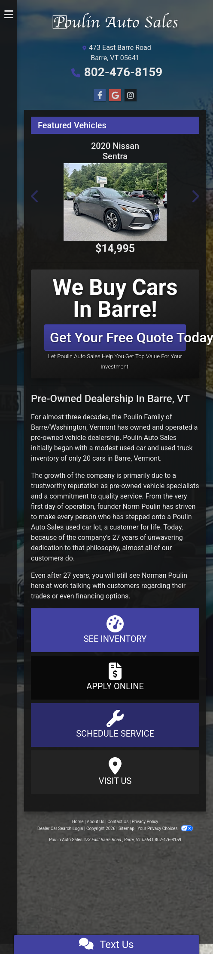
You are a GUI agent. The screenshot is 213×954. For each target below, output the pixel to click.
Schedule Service (115, 724)
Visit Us (115, 771)
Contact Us (117, 821)
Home (78, 821)
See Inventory (115, 629)
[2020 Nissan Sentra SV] (115, 202)
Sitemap (126, 828)
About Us (95, 821)
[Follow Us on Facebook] (100, 95)
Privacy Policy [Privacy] (145, 821)
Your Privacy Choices (165, 828)
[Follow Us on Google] (115, 95)
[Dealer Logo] (115, 25)
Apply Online (115, 677)
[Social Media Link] (131, 95)
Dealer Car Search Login (60, 828)
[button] (35, 196)
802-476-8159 (123, 72)
